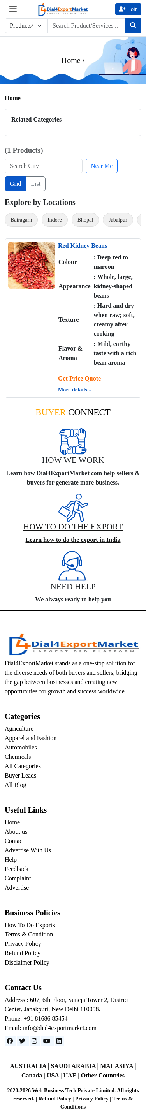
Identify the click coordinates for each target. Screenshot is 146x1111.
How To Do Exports (30, 925)
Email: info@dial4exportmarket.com (51, 1028)
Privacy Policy (23, 943)
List (35, 183)
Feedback (16, 869)
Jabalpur (118, 220)
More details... (74, 390)
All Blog (15, 784)
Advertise (17, 887)
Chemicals (18, 756)
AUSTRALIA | (30, 1066)
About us (16, 831)
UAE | (72, 1075)
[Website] (23, 1041)
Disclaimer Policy (27, 962)
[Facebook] (10, 1041)
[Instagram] (35, 1041)
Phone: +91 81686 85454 (36, 1018)
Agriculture (19, 728)
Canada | (34, 1075)
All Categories (23, 766)
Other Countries (103, 1075)
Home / (73, 60)
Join (128, 9)
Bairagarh (21, 220)
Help (11, 859)
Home (13, 98)
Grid (15, 183)
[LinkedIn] (59, 1041)
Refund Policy (22, 953)
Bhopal (85, 220)
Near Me (102, 165)
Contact (14, 841)
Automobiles (21, 747)
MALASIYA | (118, 1066)
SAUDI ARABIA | (75, 1066)
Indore (54, 220)
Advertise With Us (28, 850)
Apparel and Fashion (30, 738)
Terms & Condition (29, 934)
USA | (55, 1075)
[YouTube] (47, 1041)
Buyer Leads (20, 775)
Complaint (18, 878)
